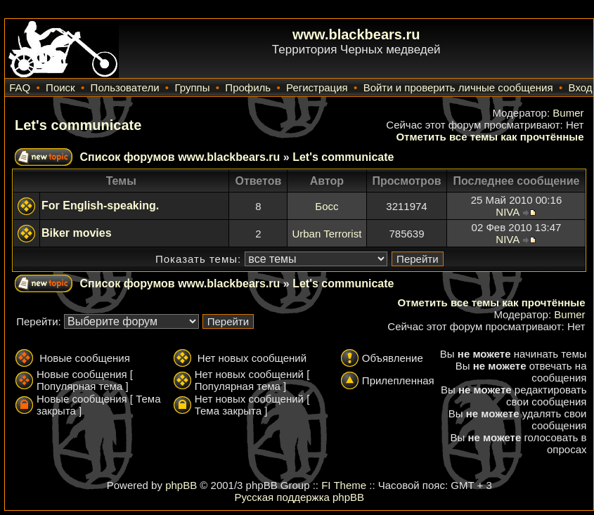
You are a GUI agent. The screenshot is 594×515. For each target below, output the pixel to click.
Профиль (248, 87)
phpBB (181, 485)
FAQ (19, 87)
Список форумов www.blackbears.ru (179, 157)
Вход (581, 87)
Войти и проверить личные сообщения (458, 87)
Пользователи (125, 87)
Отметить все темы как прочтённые (489, 137)
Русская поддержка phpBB (299, 497)
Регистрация (317, 87)
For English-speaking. (100, 205)
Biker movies (76, 233)
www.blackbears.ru (356, 34)
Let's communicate (78, 125)
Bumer (568, 113)
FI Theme (343, 485)
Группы (191, 87)
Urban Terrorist (326, 234)
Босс (326, 206)
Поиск (60, 87)
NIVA (507, 212)
